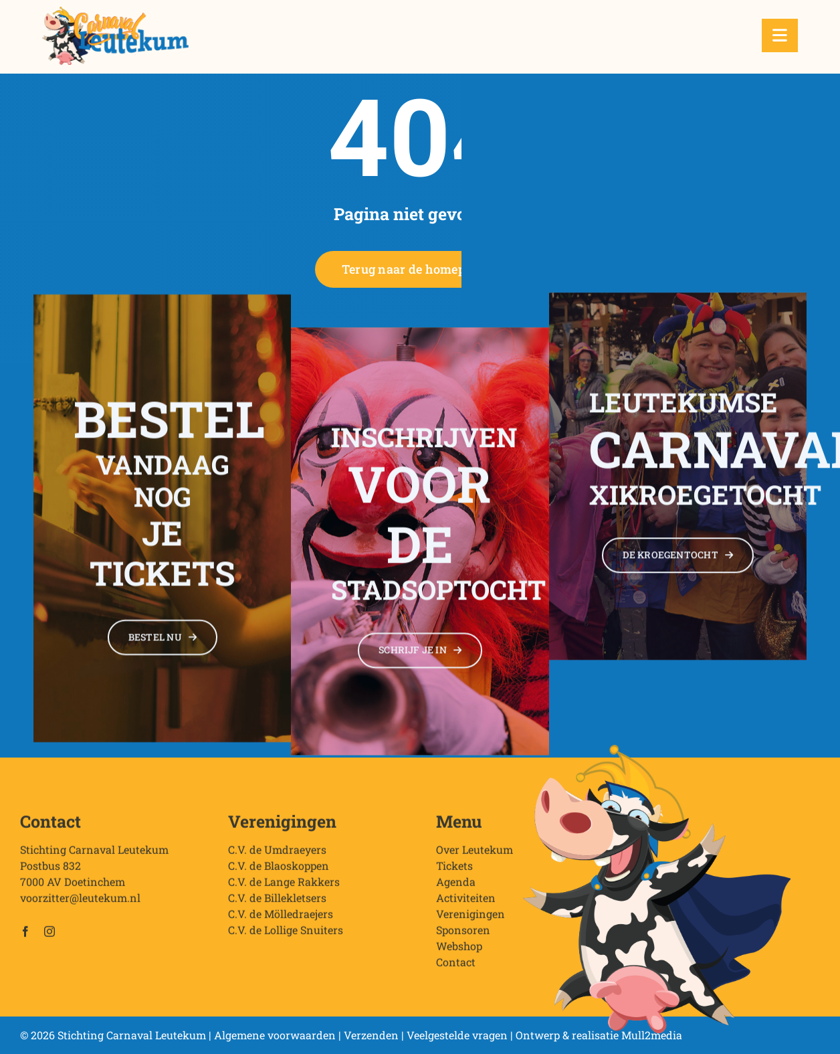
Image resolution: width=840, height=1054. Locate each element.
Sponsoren (463, 934)
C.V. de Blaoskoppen (278, 870)
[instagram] (49, 935)
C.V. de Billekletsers (277, 902)
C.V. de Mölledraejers (280, 918)
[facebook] (25, 935)
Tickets (454, 870)
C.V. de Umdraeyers (277, 854)
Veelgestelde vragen (457, 1035)
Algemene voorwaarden (275, 1035)
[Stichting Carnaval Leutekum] (115, 12)
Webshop (459, 950)
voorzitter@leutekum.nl (80, 902)
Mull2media (651, 1035)
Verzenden (371, 1035)
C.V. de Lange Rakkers (284, 886)
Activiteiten (466, 902)
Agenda (456, 886)
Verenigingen (470, 918)
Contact (456, 966)
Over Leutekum (474, 854)
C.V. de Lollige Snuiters (285, 934)
